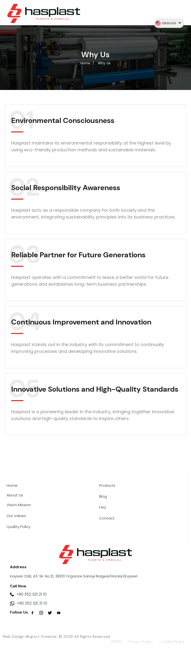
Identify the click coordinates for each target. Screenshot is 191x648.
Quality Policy (18, 526)
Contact (107, 518)
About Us (15, 495)
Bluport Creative (41, 636)
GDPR (116, 641)
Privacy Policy (141, 641)
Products (107, 485)
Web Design (13, 636)
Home (12, 485)
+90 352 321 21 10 (28, 594)
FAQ (102, 507)
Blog (103, 496)
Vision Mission (19, 504)
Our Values (16, 515)
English (169, 23)
